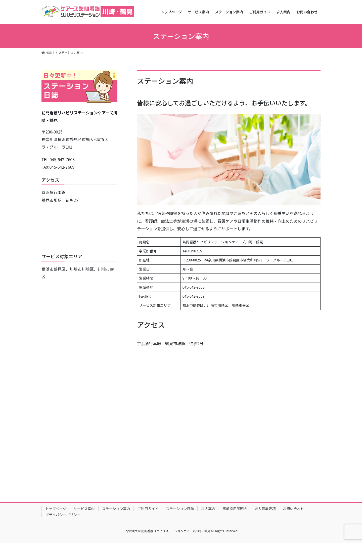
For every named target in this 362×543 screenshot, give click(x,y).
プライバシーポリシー (62, 514)
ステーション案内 (116, 508)
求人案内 (208, 508)
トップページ (55, 508)
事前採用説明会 (234, 508)
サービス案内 (84, 508)
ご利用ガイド (147, 508)
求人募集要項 (265, 508)
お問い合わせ (293, 508)
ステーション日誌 (180, 508)
